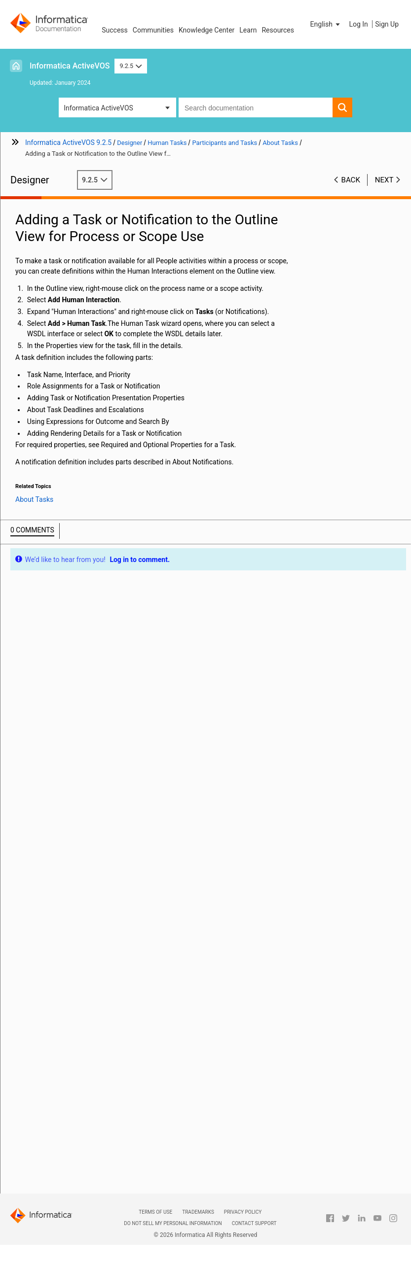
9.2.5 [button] (130, 66)
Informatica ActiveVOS (70, 65)
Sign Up (387, 24)
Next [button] (384, 180)
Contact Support (254, 1223)
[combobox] (256, 107)
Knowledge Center (206, 30)
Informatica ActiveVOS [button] (98, 108)
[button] (326, 24)
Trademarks (198, 1212)
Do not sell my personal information (173, 1223)
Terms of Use (155, 1212)
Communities (153, 30)
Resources (278, 30)
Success (115, 30)
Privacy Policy (243, 1212)
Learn (248, 30)
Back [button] (350, 180)
